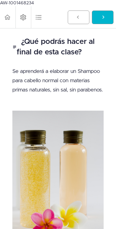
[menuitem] (23, 17)
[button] (7, 17)
